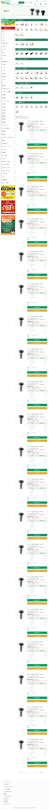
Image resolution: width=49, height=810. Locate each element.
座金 (3, 40)
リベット (3, 67)
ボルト (5, 17)
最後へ (41, 772)
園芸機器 (3, 116)
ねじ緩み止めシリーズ (6, 88)
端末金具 (3, 85)
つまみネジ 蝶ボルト (24, 83)
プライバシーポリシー (8, 786)
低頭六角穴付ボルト (23, 49)
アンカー (3, 70)
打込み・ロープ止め (5, 170)
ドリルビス (4, 64)
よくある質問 (7, 789)
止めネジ (20, 92)
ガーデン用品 (4, 155)
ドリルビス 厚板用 (5, 128)
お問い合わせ (7, 798)
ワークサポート (5, 125)
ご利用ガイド (7, 784)
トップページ (7, 781)
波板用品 (3, 76)
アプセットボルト (23, 59)
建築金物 (3, 134)
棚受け (3, 140)
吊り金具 (3, 73)
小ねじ (3, 31)
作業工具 (3, 106)
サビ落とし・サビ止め (6, 167)
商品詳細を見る (37, 144)
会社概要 (6, 801)
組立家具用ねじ (5, 61)
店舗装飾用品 (4, 179)
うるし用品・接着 (5, 164)
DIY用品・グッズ (5, 143)
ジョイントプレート (6, 100)
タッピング (4, 55)
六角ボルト (21, 20)
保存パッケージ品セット (6, 161)
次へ (37, 772)
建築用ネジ (4, 131)
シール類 (3, 149)
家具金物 (3, 152)
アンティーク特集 (5, 182)
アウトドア (4, 158)
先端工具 (3, 110)
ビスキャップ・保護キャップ (7, 91)
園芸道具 (3, 122)
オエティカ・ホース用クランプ (7, 137)
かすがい (3, 79)
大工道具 (3, 103)
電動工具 (3, 113)
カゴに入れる (37, 147)
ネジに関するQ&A (8, 791)
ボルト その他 (22, 68)
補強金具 (3, 97)
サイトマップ (7, 803)
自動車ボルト (21, 102)
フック (3, 176)
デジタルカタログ (8, 796)
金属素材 (3, 94)
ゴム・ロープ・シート (6, 146)
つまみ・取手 (4, 173)
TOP (2, 17)
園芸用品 (3, 119)
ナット (3, 37)
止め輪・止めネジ (5, 43)
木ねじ (3, 52)
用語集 (5, 794)
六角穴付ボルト (22, 39)
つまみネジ (4, 46)
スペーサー (4, 49)
